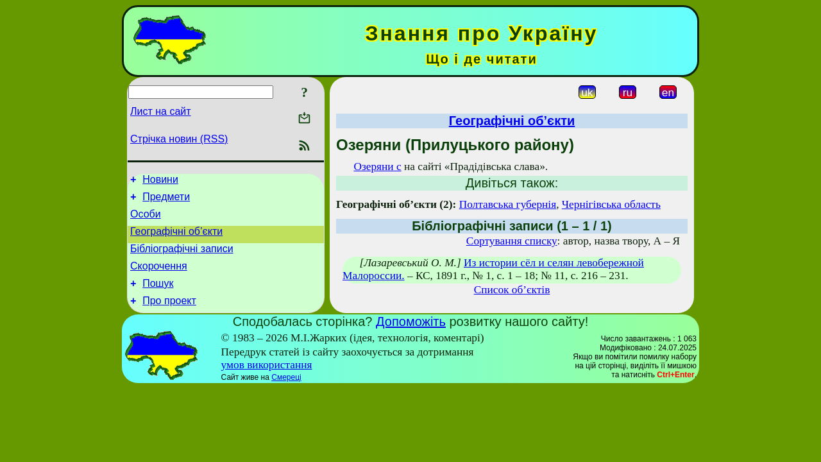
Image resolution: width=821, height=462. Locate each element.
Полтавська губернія (507, 204)
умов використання (266, 380)
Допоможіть (411, 337)
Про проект (169, 316)
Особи (145, 219)
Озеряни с (377, 166)
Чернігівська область (611, 204)
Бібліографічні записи (181, 258)
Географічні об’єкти (176, 239)
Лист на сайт (160, 111)
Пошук (157, 296)
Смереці (286, 392)
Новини (160, 181)
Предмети (166, 200)
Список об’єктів (512, 290)
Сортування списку (511, 241)
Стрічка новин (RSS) (179, 138)
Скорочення (158, 277)
